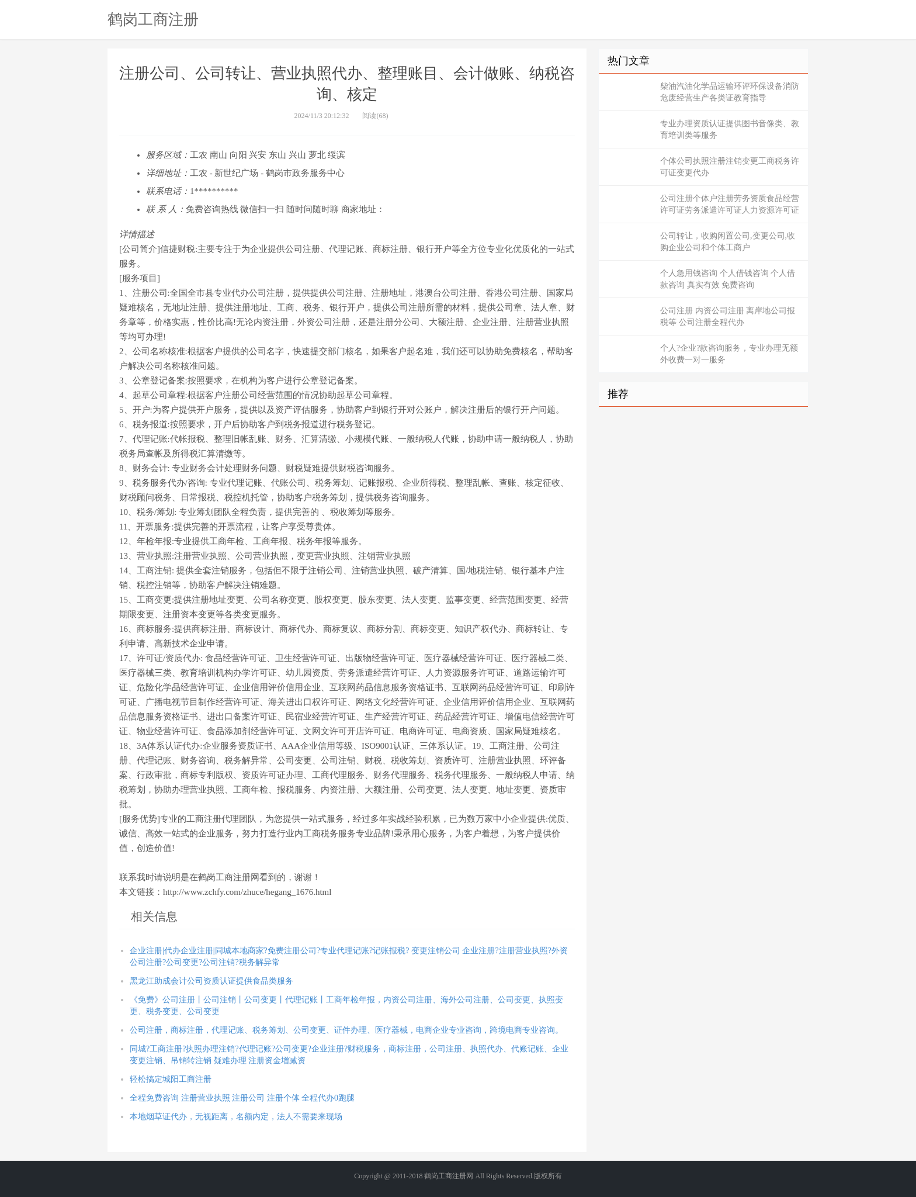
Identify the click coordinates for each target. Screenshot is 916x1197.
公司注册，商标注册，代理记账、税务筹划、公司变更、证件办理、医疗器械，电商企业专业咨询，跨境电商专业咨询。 (346, 1030)
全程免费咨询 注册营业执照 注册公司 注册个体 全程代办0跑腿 (242, 1098)
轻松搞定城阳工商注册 (170, 1079)
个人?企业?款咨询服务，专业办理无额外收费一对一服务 (729, 354)
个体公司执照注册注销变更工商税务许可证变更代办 (729, 167)
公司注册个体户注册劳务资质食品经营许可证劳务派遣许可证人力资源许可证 (729, 204)
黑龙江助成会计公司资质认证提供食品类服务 (211, 981)
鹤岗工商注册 (153, 19)
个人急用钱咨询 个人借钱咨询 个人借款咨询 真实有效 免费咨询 (727, 279)
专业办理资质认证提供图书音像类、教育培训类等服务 (729, 129)
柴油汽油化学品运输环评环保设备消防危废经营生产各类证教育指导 (729, 92)
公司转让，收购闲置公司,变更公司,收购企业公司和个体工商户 (727, 241)
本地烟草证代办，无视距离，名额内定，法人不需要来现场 (236, 1116)
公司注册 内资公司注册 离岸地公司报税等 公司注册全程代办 (727, 316)
